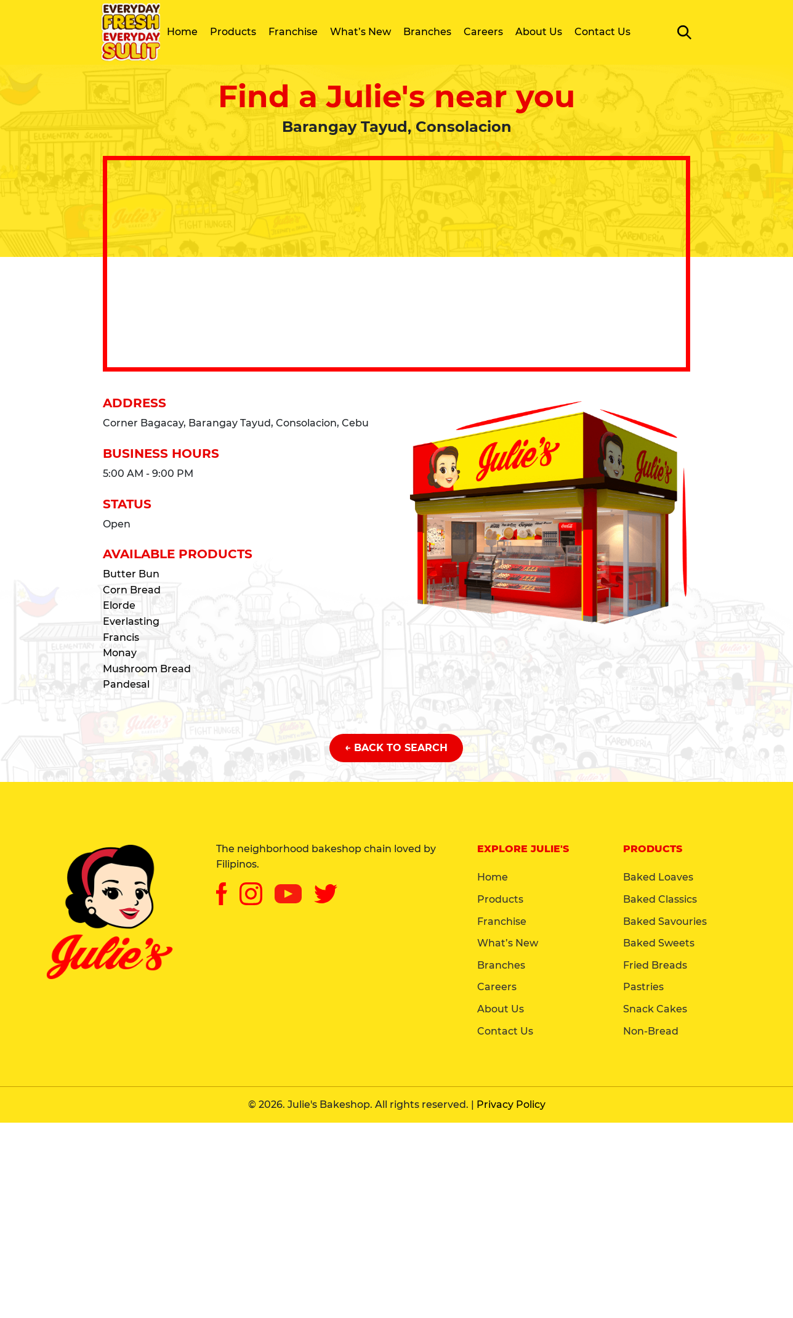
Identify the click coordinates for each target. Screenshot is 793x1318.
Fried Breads (655, 965)
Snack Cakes (655, 1009)
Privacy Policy (511, 1104)
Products (233, 32)
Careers (483, 32)
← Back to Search (396, 748)
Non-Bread (650, 1031)
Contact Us (602, 32)
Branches (427, 32)
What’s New (360, 32)
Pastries (643, 987)
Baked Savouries (665, 921)
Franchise (293, 32)
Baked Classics (660, 899)
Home (182, 32)
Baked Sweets (658, 943)
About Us (538, 32)
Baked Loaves (658, 877)
